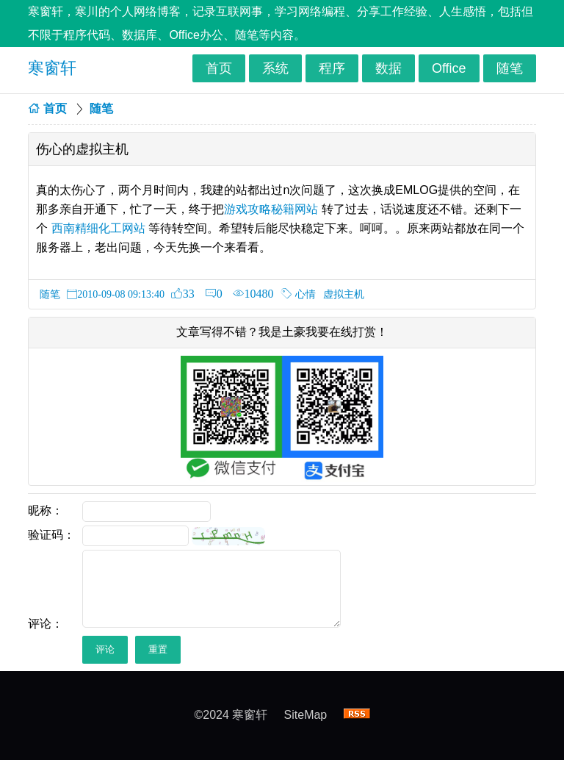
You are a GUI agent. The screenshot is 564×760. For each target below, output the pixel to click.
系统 (275, 68)
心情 (305, 294)
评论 (105, 649)
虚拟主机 (343, 294)
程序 (332, 68)
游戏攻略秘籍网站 (271, 209)
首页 (219, 68)
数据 (388, 68)
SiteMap (306, 715)
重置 (157, 649)
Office (449, 68)
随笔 (509, 68)
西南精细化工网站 (98, 228)
